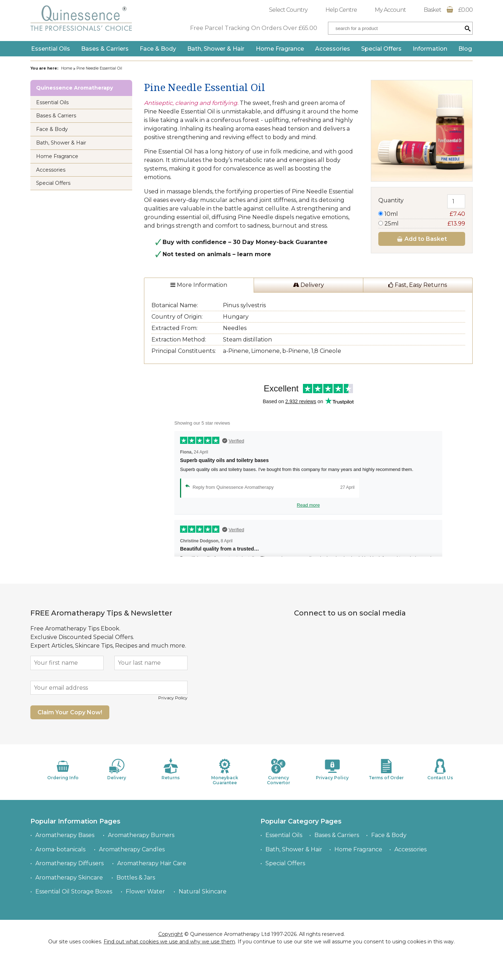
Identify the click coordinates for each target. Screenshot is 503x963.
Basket (448, 9)
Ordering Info (63, 769)
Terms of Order (386, 769)
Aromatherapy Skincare (69, 877)
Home (66, 68)
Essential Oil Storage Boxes (73, 891)
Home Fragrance (280, 48)
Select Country (288, 9)
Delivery (308, 285)
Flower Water (145, 891)
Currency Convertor (278, 772)
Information (430, 48)
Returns (171, 769)
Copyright (170, 934)
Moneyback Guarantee (225, 772)
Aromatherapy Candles (132, 849)
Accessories (332, 48)
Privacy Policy (173, 697)
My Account (390, 9)
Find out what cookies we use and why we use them (169, 941)
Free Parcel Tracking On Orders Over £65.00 (253, 28)
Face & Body (158, 48)
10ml (421, 214)
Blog (465, 48)
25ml (421, 223)
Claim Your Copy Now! (70, 712)
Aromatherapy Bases (64, 835)
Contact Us (440, 769)
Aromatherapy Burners (141, 835)
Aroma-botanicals (60, 849)
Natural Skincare (202, 891)
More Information (198, 285)
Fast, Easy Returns (417, 285)
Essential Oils (50, 48)
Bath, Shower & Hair (215, 48)
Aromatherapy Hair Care (151, 863)
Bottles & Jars (135, 877)
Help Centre (341, 9)
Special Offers (381, 48)
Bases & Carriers (105, 48)
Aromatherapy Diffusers (69, 863)
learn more (254, 254)
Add (422, 238)
